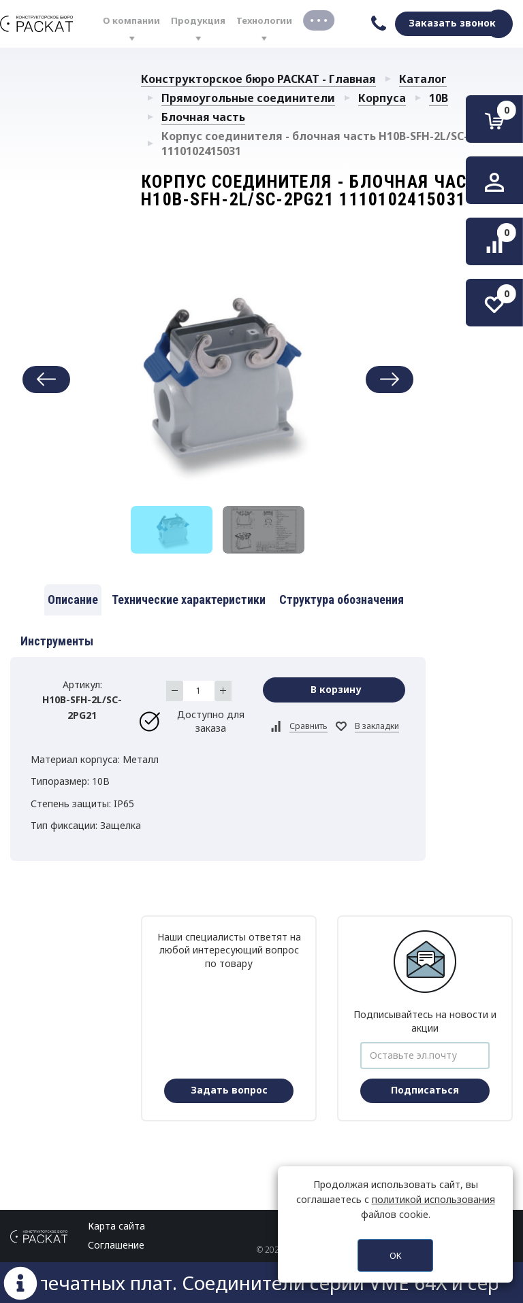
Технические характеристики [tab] (189, 599)
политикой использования (433, 1199)
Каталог (423, 78)
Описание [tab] (73, 599)
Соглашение (116, 1244)
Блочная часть (203, 116)
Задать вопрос (229, 1089)
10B (438, 97)
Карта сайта (116, 1225)
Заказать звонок (452, 22)
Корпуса (382, 97)
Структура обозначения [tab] (341, 599)
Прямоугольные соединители (248, 97)
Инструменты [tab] (56, 641)
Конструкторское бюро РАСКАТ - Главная (258, 78)
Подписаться (425, 1089)
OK (396, 1255)
